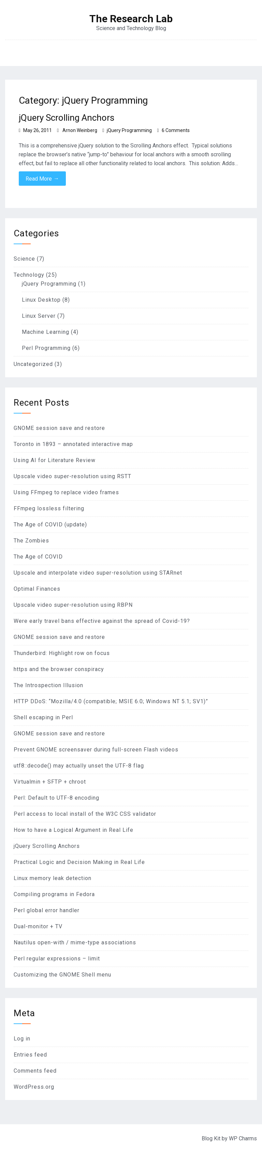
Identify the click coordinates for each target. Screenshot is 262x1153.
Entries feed (30, 1054)
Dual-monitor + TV (38, 926)
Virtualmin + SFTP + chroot (50, 781)
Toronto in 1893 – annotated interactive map (73, 444)
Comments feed (35, 1070)
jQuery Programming (129, 130)
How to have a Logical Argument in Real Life (73, 830)
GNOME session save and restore (59, 428)
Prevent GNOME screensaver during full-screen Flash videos (96, 749)
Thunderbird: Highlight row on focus (62, 653)
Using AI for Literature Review (55, 460)
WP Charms (243, 1138)
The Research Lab (131, 19)
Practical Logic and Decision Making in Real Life (79, 862)
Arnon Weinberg (79, 130)
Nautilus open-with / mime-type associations (75, 942)
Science (24, 259)
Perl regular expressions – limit (57, 958)
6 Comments (176, 130)
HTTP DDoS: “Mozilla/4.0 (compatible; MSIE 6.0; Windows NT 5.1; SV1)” (111, 701)
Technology (29, 275)
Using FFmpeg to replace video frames (66, 492)
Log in (22, 1038)
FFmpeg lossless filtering (49, 508)
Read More (42, 178)
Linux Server (39, 316)
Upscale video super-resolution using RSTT (72, 476)
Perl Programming (46, 348)
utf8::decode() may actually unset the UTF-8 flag (79, 765)
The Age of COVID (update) (50, 524)
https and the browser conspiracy (59, 669)
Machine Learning (45, 332)
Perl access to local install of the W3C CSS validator (85, 814)
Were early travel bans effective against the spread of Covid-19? (102, 621)
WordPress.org (34, 1087)
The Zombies (31, 540)
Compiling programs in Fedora (54, 894)
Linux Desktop (41, 300)
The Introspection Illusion (48, 685)
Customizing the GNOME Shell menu (62, 974)
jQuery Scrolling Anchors (66, 118)
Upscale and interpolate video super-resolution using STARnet (98, 572)
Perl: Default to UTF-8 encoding (56, 798)
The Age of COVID (38, 556)
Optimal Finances (37, 589)
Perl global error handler (46, 910)
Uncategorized (33, 364)
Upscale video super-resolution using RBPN (73, 605)
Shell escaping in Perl (43, 717)
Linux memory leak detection (52, 878)
